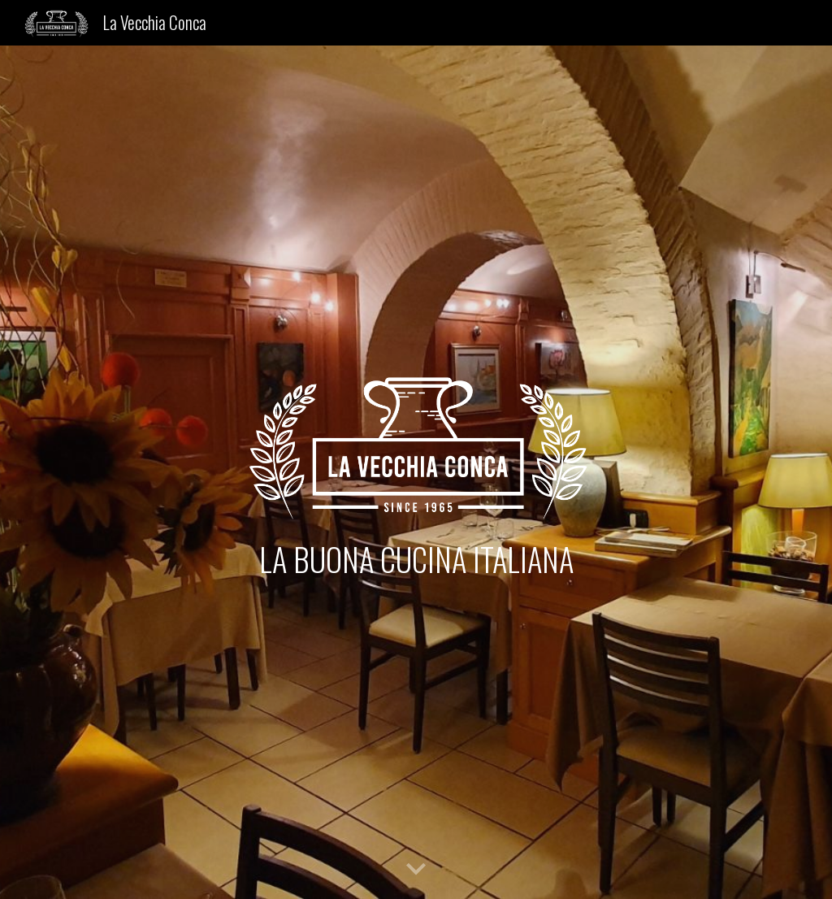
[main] (416, 559)
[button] (416, 869)
